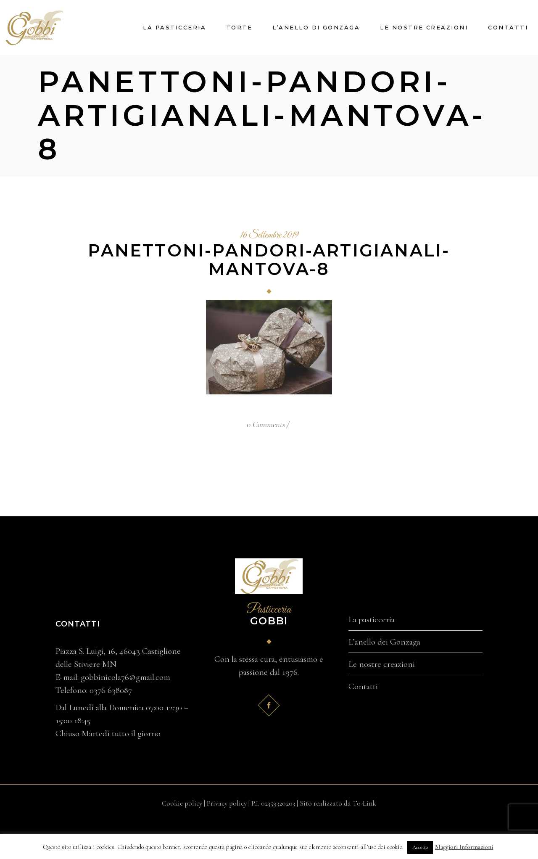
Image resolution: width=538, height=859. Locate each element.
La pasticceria (371, 620)
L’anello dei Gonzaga (384, 642)
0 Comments (266, 424)
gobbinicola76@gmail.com (125, 677)
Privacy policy (227, 803)
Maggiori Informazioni (464, 847)
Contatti (363, 686)
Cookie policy (182, 803)
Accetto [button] (420, 847)
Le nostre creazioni (381, 664)
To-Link (364, 803)
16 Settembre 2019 (269, 235)
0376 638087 (111, 690)
